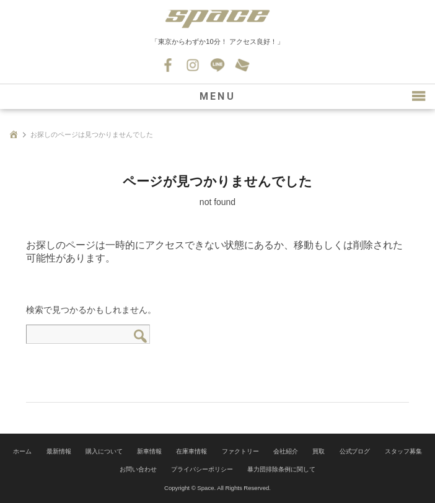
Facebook (168, 65)
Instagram (192, 65)
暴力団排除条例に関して (281, 469)
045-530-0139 (267, 65)
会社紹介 (285, 451)
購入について (104, 451)
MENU (217, 96)
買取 (318, 451)
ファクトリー (240, 451)
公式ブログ (355, 451)
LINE (217, 65)
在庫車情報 (191, 451)
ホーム (22, 451)
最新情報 (58, 451)
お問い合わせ (242, 65)
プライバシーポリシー (202, 469)
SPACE (217, 18)
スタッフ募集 (403, 451)
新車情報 (149, 451)
